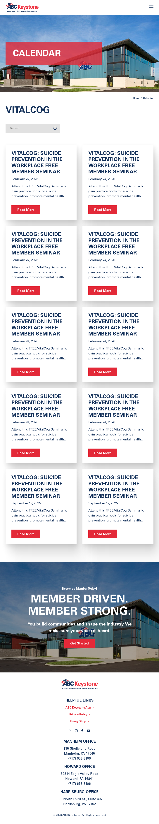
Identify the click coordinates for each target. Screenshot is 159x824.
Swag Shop (78, 721)
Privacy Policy (78, 714)
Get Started (79, 643)
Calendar (148, 98)
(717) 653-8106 (79, 758)
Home (136, 98)
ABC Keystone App (78, 707)
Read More (25, 210)
